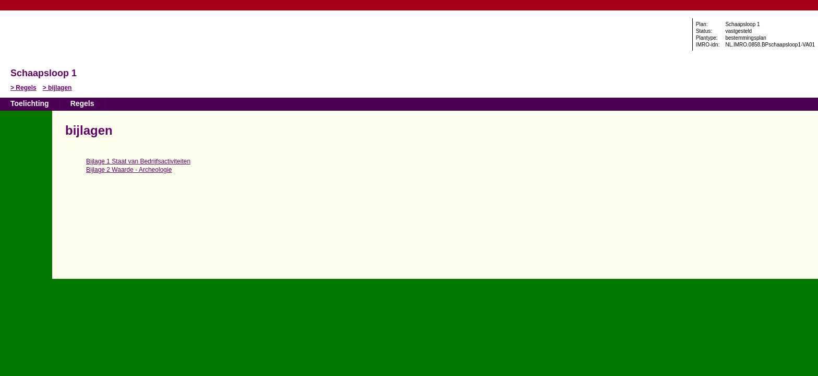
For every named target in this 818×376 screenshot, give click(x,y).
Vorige (25, 160)
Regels (26, 87)
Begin (25, 144)
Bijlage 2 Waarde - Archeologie (129, 169)
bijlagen (59, 87)
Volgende (25, 176)
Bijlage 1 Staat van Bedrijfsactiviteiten (138, 161)
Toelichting (29, 103)
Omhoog (25, 191)
